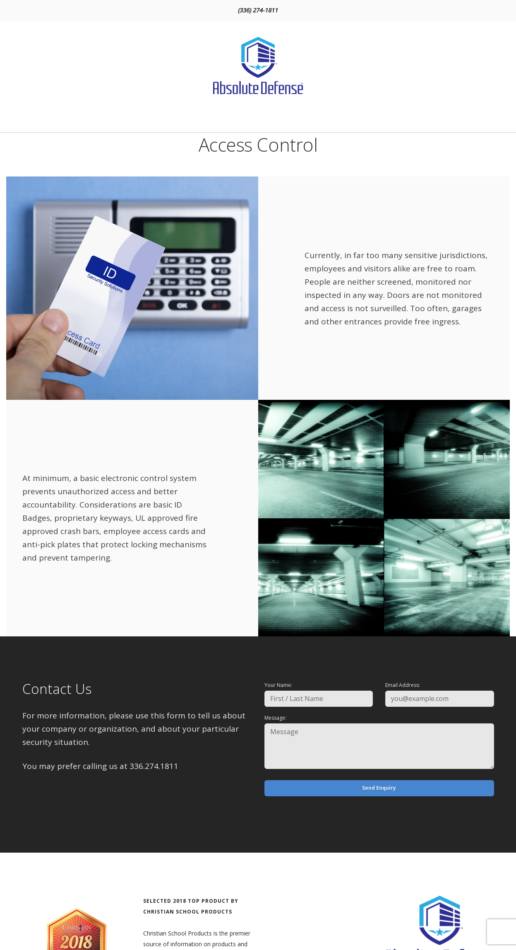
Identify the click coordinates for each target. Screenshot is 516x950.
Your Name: (278, 685)
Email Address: (402, 685)
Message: (275, 717)
